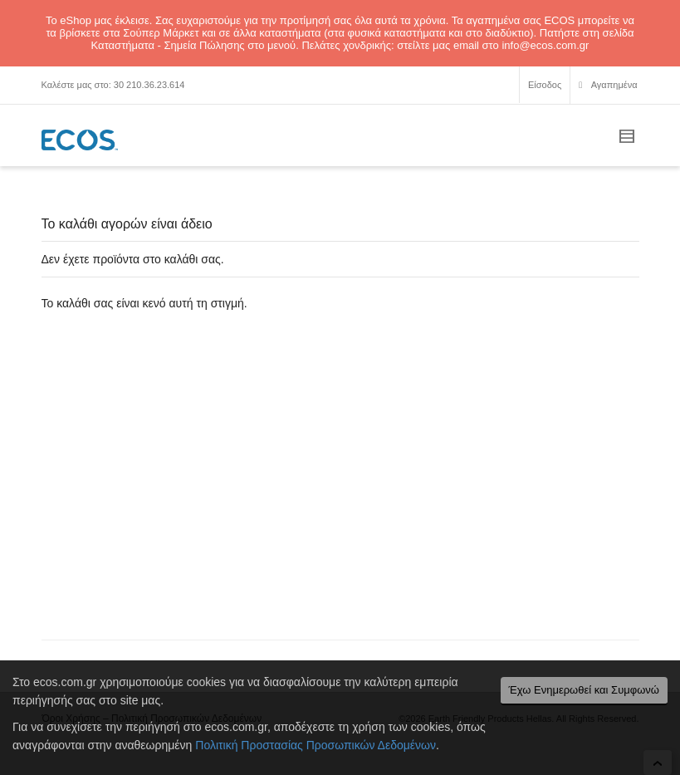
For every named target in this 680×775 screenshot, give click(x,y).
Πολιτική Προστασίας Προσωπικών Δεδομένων (315, 745)
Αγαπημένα (608, 87)
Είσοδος (544, 85)
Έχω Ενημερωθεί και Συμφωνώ (584, 690)
